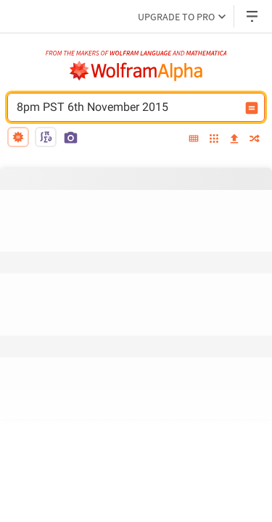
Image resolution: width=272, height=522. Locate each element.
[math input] (46, 137)
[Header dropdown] (253, 16)
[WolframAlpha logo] (136, 71)
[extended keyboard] (194, 139)
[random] (254, 139)
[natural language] (18, 137)
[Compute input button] (251, 108)
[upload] (234, 139)
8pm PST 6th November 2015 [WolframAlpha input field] (126, 107)
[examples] (214, 139)
